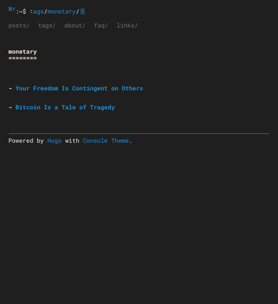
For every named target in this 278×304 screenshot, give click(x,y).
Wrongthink (12, 9)
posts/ (19, 25)
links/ (127, 25)
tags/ (47, 25)
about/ (74, 25)
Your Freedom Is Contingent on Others (79, 88)
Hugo (54, 140)
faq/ (101, 25)
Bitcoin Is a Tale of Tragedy (65, 107)
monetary (61, 11)
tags (37, 11)
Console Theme (106, 140)
